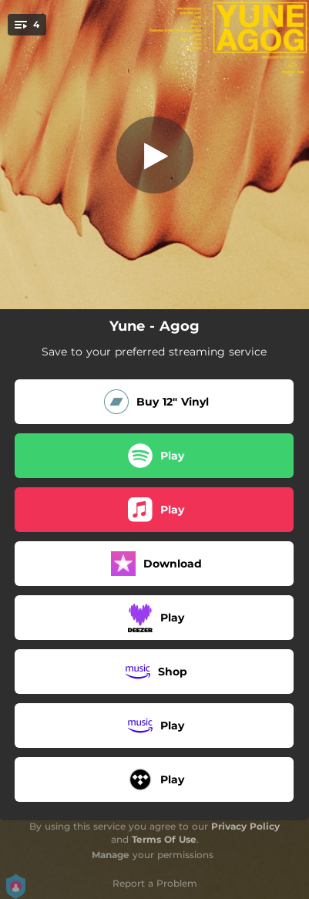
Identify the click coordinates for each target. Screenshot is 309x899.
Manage (110, 854)
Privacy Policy (245, 826)
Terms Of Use (164, 839)
